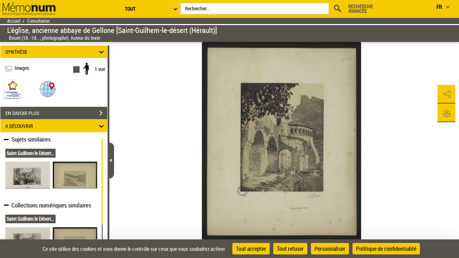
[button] (48, 88)
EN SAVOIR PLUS (56, 113)
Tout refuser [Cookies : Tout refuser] (290, 249)
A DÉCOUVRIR (55, 126)
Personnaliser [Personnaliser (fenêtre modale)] (329, 249)
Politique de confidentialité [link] (386, 249)
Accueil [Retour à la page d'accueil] (13, 21)
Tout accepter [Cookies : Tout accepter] (251, 249)
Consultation (38, 21)
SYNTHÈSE (55, 52)
